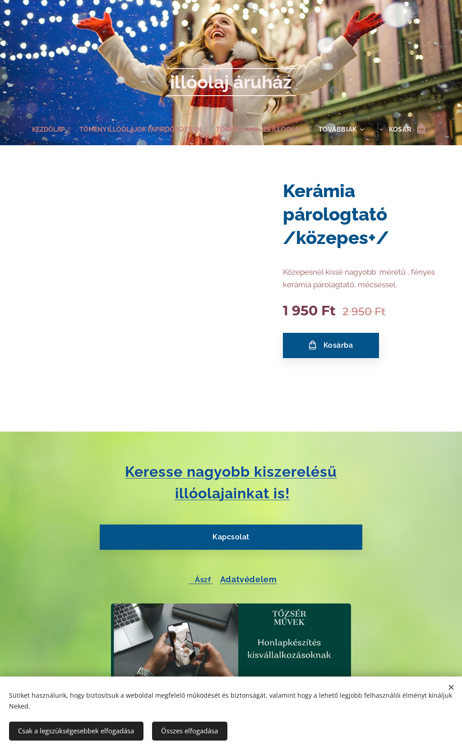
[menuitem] (43, 129)
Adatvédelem (248, 579)
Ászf (201, 579)
